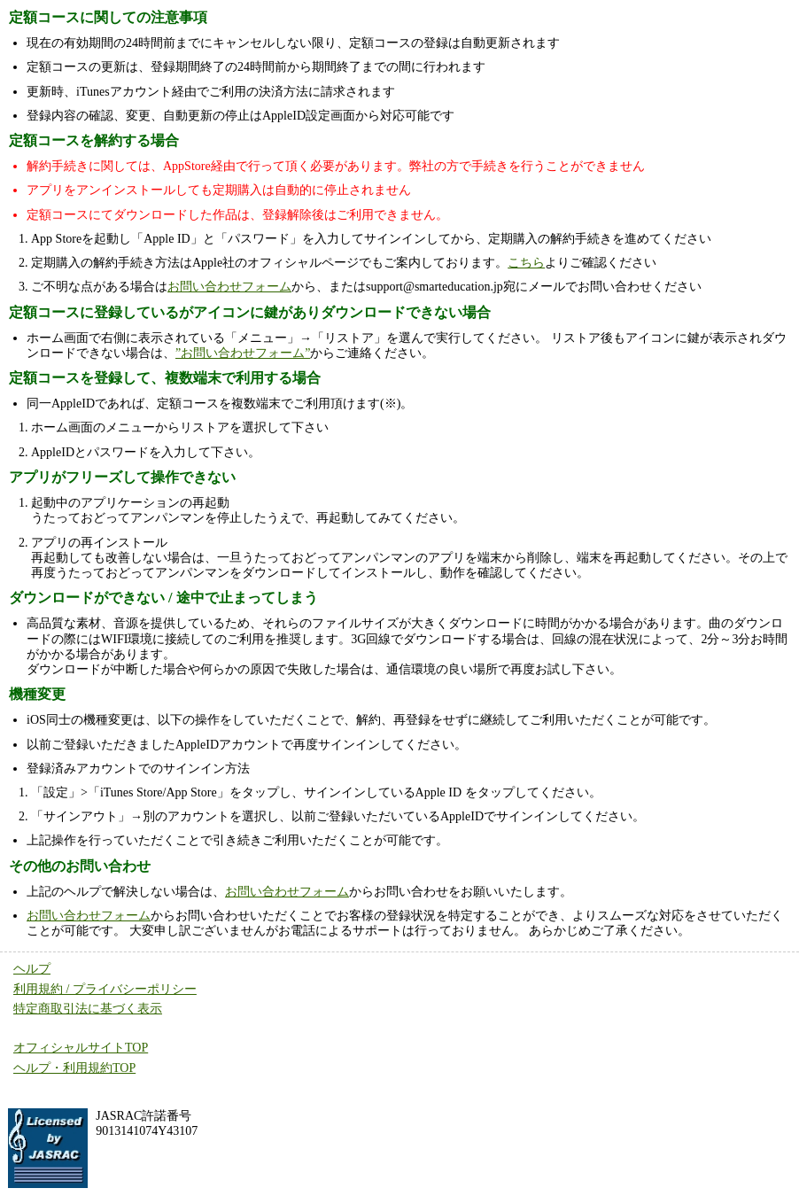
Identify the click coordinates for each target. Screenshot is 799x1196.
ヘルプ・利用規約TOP (74, 1068)
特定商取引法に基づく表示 (87, 1008)
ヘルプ (31, 968)
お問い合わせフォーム (229, 286)
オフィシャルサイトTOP (80, 1047)
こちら (526, 262)
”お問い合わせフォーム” (242, 353)
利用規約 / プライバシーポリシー (105, 989)
